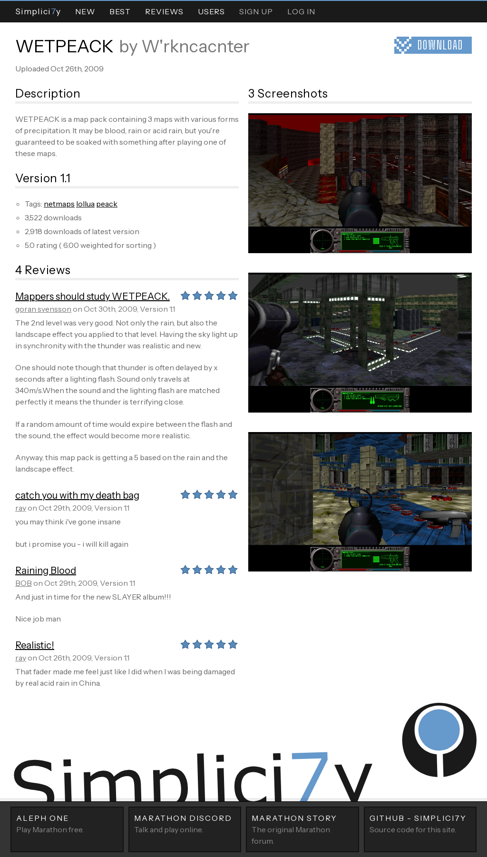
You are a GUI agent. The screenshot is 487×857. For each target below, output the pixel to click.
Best (120, 11)
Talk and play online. (185, 823)
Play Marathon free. (67, 823)
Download (440, 45)
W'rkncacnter (195, 46)
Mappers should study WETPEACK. (92, 296)
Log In (301, 11)
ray (20, 507)
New (85, 11)
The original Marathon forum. (302, 829)
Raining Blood (45, 570)
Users (211, 11)
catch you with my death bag (77, 495)
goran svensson (43, 309)
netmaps (59, 203)
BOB (23, 583)
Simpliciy (38, 11)
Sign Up (256, 11)
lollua (85, 203)
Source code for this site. (420, 823)
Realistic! (34, 645)
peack (106, 203)
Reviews (164, 11)
